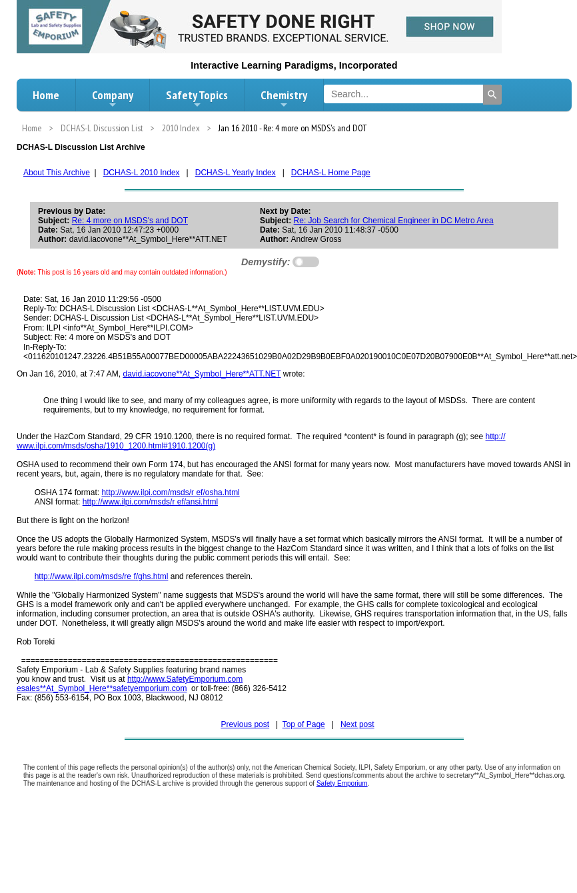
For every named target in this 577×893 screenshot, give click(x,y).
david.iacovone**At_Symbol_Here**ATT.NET (202, 374)
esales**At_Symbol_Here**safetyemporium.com (102, 688)
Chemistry (284, 98)
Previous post (245, 724)
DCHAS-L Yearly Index (235, 172)
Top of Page (304, 724)
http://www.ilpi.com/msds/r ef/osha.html (170, 492)
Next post (357, 724)
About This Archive (56, 172)
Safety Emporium (342, 783)
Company (112, 98)
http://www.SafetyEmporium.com (185, 679)
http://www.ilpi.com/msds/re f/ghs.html (102, 576)
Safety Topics (197, 98)
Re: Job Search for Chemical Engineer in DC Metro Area (394, 220)
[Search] (492, 95)
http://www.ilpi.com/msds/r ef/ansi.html (150, 501)
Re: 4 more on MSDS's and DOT (130, 220)
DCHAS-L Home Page (330, 172)
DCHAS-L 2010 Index (141, 172)
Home (46, 95)
